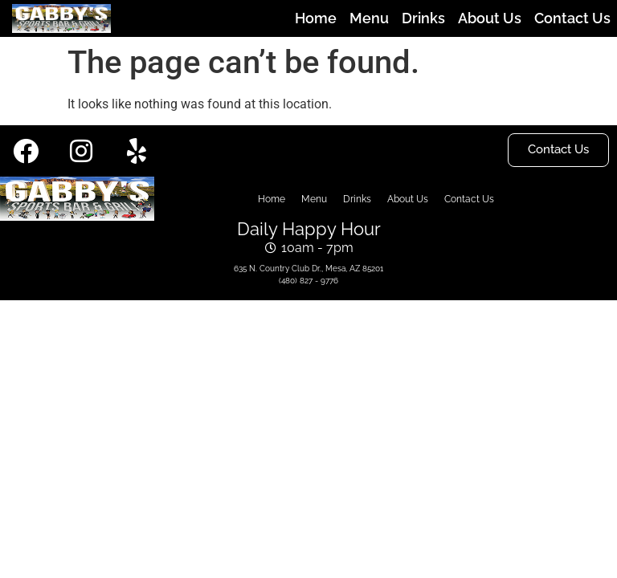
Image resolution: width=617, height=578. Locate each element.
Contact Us (572, 18)
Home (316, 18)
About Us (489, 18)
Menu (369, 18)
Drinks (423, 18)
